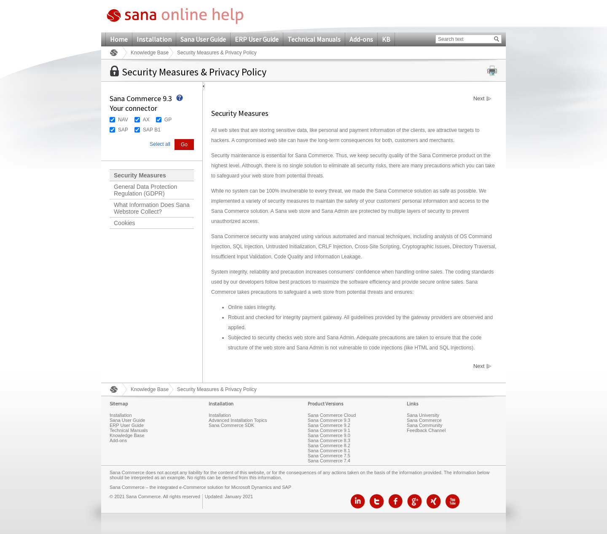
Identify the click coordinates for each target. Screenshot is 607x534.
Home (119, 39)
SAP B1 (152, 130)
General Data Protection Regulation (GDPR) (145, 190)
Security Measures (140, 175)
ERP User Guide (257, 39)
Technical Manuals (314, 39)
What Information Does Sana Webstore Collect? (152, 208)
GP (168, 120)
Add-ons (361, 39)
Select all (160, 144)
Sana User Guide (203, 39)
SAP (123, 130)
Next (479, 98)
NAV (123, 120)
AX (146, 120)
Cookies (124, 223)
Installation (154, 39)
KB (386, 39)
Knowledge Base (150, 53)
